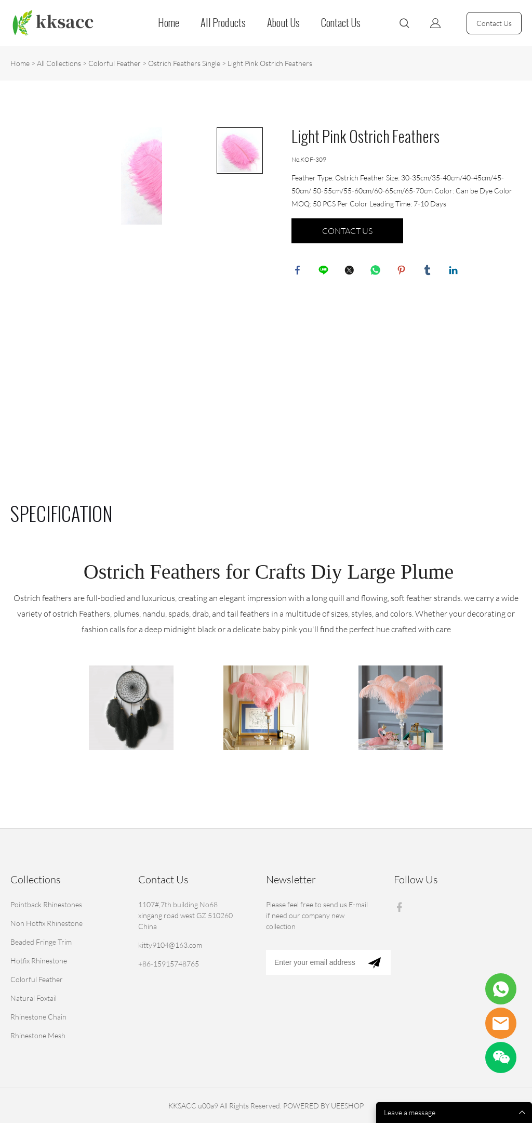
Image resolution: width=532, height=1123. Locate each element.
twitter (351, 272)
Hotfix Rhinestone (38, 960)
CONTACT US (347, 231)
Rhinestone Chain (38, 1016)
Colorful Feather (114, 63)
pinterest (403, 272)
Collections (35, 879)
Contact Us (341, 23)
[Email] (312, 962)
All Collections (59, 63)
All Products (223, 23)
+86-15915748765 (168, 963)
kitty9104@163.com (170, 945)
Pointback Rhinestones (46, 904)
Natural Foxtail (33, 998)
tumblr (429, 272)
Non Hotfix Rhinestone (46, 923)
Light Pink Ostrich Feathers (270, 63)
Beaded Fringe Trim (41, 941)
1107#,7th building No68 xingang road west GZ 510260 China (185, 915)
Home (168, 23)
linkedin (455, 272)
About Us (283, 23)
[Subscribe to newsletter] (374, 962)
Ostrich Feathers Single (184, 63)
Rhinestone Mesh (37, 1035)
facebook (299, 272)
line (325, 272)
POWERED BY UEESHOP (323, 1105)
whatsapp (377, 272)
